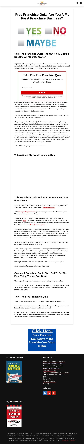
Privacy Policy (48, 379)
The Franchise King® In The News (56, 373)
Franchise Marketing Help (52, 364)
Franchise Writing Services (53, 366)
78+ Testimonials (49, 370)
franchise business (49, 207)
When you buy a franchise (27, 212)
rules (24, 220)
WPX (63, 375)
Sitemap (46, 384)
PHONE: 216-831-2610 (68, 440)
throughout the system (37, 225)
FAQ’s (45, 377)
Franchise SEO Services (51, 368)
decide (16, 111)
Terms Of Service (49, 381)
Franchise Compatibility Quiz (54, 362)
